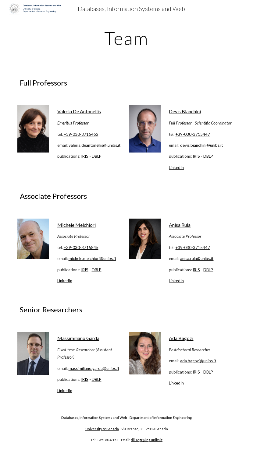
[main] (126, 38)
